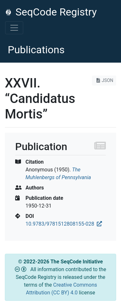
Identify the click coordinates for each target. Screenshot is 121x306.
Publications (36, 50)
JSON (104, 80)
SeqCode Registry (51, 12)
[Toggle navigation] (14, 27)
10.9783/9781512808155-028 (63, 224)
